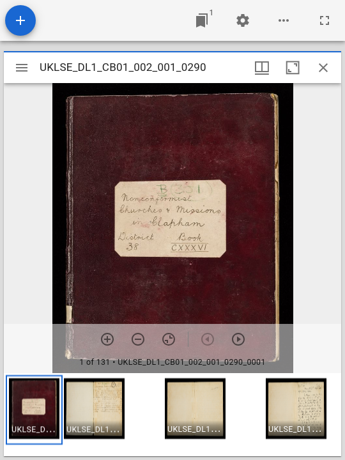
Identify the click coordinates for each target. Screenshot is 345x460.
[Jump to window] (202, 20)
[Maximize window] (292, 67)
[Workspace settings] (242, 20)
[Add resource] (20, 20)
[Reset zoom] (168, 339)
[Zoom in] (107, 339)
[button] (34, 409)
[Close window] (323, 67)
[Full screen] (324, 20)
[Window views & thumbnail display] (262, 67)
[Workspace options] (283, 20)
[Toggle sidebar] (21, 67)
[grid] (172, 414)
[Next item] (238, 339)
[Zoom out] (138, 339)
